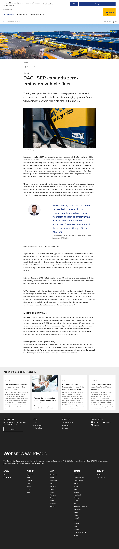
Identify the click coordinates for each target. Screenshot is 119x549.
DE (86, 506)
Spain (75, 526)
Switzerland (77, 532)
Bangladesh (54, 475)
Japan (52, 489)
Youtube (107, 422)
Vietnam (52, 506)
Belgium (76, 478)
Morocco (6, 475)
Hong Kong (53, 480)
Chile (28, 483)
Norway (76, 512)
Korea (52, 492)
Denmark (76, 483)
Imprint (35, 422)
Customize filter (30, 67)
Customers (23, 14)
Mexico (29, 486)
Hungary (76, 498)
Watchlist (107, 22)
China (52, 478)
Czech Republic (78, 480)
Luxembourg (77, 506)
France (76, 489)
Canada (29, 480)
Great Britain (77, 495)
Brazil (28, 478)
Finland (76, 486)
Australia (99, 475)
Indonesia (53, 486)
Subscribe (13, 429)
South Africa (7, 478)
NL (83, 478)
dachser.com (39, 464)
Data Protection (37, 425)
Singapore (53, 498)
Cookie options (37, 428)
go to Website (8, 9)
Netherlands (77, 509)
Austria (76, 475)
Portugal (76, 518)
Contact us (65, 428)
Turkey (76, 535)
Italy (75, 503)
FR (80, 478)
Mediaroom (8, 14)
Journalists (38, 14)
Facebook (95, 422)
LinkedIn (95, 425)
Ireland (76, 501)
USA (28, 492)
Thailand (53, 503)
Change (97, 4)
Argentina (30, 475)
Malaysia (53, 495)
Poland (76, 515)
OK (74, 4)
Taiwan (52, 501)
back (25, 62)
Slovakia (76, 524)
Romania (76, 521)
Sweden (76, 529)
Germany (76, 492)
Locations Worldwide (68, 422)
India (51, 483)
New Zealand (101, 478)
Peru (28, 489)
